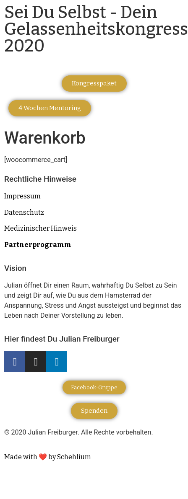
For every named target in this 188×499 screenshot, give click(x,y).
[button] (94, 83)
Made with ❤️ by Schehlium (47, 457)
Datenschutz (24, 212)
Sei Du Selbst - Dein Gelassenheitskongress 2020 (96, 29)
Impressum (22, 196)
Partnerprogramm (37, 245)
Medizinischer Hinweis (40, 228)
